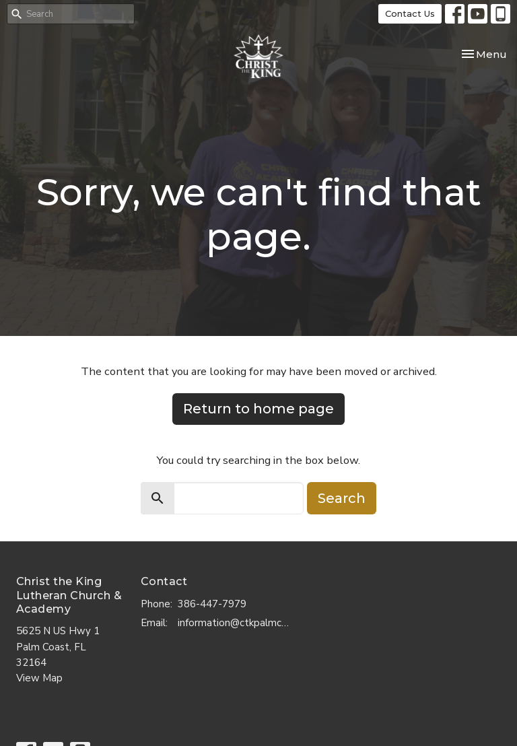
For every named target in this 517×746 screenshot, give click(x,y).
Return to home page (258, 409)
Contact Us (410, 13)
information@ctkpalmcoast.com (236, 623)
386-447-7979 (212, 604)
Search (342, 498)
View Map (39, 678)
